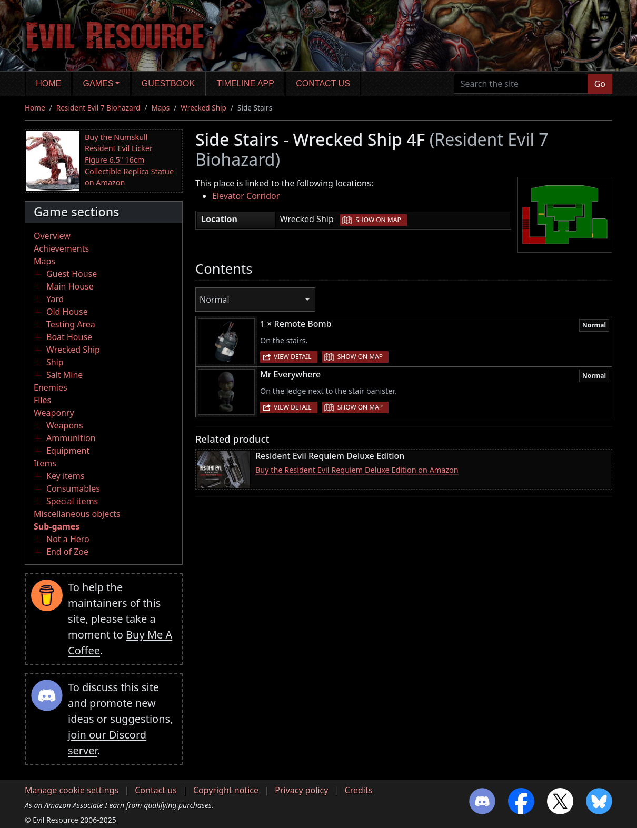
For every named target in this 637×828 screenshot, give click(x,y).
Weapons (64, 425)
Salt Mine (64, 375)
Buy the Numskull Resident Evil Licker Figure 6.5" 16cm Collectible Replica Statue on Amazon (129, 159)
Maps (160, 108)
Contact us (323, 83)
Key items (65, 476)
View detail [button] (293, 356)
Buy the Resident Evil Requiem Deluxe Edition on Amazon (357, 470)
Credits (359, 790)
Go (599, 83)
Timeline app (245, 83)
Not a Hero (67, 539)
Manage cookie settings (71, 790)
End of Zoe (67, 551)
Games (98, 83)
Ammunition (71, 438)
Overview (52, 236)
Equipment (67, 450)
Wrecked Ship (203, 108)
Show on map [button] (378, 219)
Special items (72, 501)
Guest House (71, 274)
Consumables (73, 488)
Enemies (50, 387)
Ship (55, 362)
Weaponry (54, 412)
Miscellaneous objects (77, 514)
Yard (55, 299)
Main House (70, 286)
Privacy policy (301, 790)
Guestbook (168, 83)
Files (42, 400)
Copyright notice (225, 790)
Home (48, 83)
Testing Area (70, 324)
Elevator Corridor (246, 196)
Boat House (69, 337)
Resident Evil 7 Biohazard (98, 108)
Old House (67, 311)
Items (45, 463)
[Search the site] (521, 84)
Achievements (61, 248)
